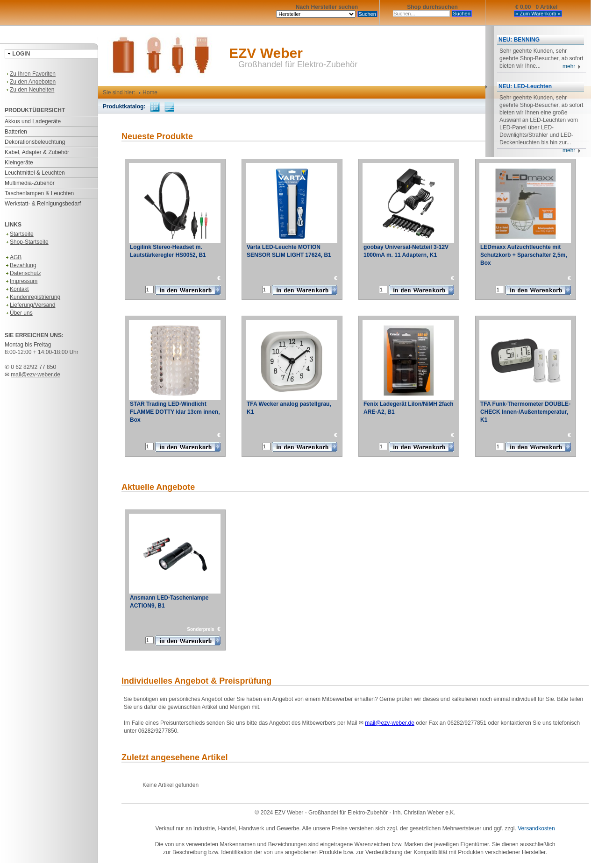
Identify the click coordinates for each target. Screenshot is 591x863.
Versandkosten (536, 828)
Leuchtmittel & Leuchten (35, 173)
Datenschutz (23, 273)
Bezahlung (20, 265)
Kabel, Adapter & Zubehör (37, 152)
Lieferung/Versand (30, 305)
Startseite (19, 234)
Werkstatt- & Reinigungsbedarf (43, 203)
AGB (13, 257)
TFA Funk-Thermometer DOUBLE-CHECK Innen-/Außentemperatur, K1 (525, 412)
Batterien (16, 131)
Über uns (19, 313)
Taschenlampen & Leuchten (39, 193)
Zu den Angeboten (30, 81)
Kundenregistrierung (32, 297)
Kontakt (17, 289)
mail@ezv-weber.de (35, 374)
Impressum (21, 281)
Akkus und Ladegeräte (33, 121)
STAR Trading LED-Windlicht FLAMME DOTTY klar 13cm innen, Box (175, 412)
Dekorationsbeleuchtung (35, 142)
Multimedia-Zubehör (30, 183)
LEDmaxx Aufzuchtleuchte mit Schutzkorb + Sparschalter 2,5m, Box (523, 255)
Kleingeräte (19, 162)
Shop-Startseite (27, 242)
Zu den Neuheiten (29, 89)
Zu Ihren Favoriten (30, 74)
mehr (572, 66)
